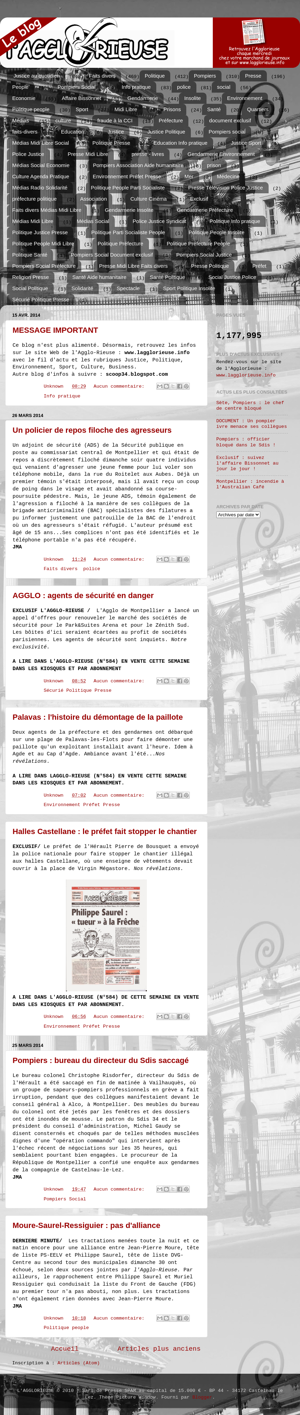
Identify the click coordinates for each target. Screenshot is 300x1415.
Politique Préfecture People (198, 243)
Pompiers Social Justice (204, 255)
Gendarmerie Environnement (221, 154)
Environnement (244, 98)
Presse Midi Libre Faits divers (133, 266)
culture (63, 120)
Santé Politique (167, 277)
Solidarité (82, 288)
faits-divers (25, 132)
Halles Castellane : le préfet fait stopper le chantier (105, 831)
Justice (116, 132)
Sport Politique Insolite (189, 288)
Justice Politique (166, 132)
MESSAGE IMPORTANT (55, 330)
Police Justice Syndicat (159, 221)
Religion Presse (30, 277)
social (223, 87)
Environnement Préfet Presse (127, 176)
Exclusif (199, 199)
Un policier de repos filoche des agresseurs (92, 430)
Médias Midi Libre (32, 221)
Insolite (192, 98)
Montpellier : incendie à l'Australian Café (250, 484)
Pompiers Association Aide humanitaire (138, 165)
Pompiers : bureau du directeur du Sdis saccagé (101, 1060)
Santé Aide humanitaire (99, 277)
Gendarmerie (142, 98)
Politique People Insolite (216, 232)
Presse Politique (210, 266)
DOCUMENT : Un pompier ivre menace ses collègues (251, 423)
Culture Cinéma (148, 199)
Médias (20, 120)
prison (214, 165)
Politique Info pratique (235, 221)
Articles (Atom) (79, 1363)
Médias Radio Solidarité (39, 188)
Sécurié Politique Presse (40, 299)
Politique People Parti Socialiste (128, 188)
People (20, 87)
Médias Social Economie (40, 165)
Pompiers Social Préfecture (44, 266)
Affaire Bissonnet (81, 98)
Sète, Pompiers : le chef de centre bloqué (250, 405)
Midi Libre (125, 109)
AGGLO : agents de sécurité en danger (83, 595)
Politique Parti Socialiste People (128, 232)
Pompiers (205, 76)
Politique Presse (111, 143)
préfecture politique (34, 199)
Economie (24, 98)
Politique (155, 76)
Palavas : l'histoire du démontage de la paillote (98, 717)
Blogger (202, 1397)
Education (72, 132)
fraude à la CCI (115, 120)
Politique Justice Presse (40, 232)
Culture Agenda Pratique (40, 176)
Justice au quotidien (37, 76)
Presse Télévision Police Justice (225, 188)
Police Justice (28, 154)
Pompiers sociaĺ (227, 132)
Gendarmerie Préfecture (205, 210)
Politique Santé (29, 255)
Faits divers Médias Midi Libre (46, 210)
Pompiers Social (76, 87)
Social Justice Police (232, 277)
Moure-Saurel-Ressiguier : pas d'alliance (86, 1225)
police (183, 87)
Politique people (31, 109)
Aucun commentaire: (120, 386)
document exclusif (230, 120)
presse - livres (148, 154)
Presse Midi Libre (88, 154)
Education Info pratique (180, 143)
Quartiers (258, 109)
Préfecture (171, 120)
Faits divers (102, 76)
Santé (214, 109)
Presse (253, 76)
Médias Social (93, 221)
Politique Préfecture (120, 243)
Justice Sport (246, 143)
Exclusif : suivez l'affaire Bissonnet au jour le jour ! (247, 463)
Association (93, 199)
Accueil (64, 1349)
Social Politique (30, 288)
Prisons (172, 109)
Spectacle (128, 288)
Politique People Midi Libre (43, 243)
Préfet (259, 266)
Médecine (228, 176)
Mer (189, 176)
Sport (82, 109)
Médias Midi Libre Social (40, 143)
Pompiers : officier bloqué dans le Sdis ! (246, 442)
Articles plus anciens (159, 1349)
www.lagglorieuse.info (246, 375)
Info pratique (136, 87)
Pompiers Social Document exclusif (112, 255)
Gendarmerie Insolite (129, 210)
